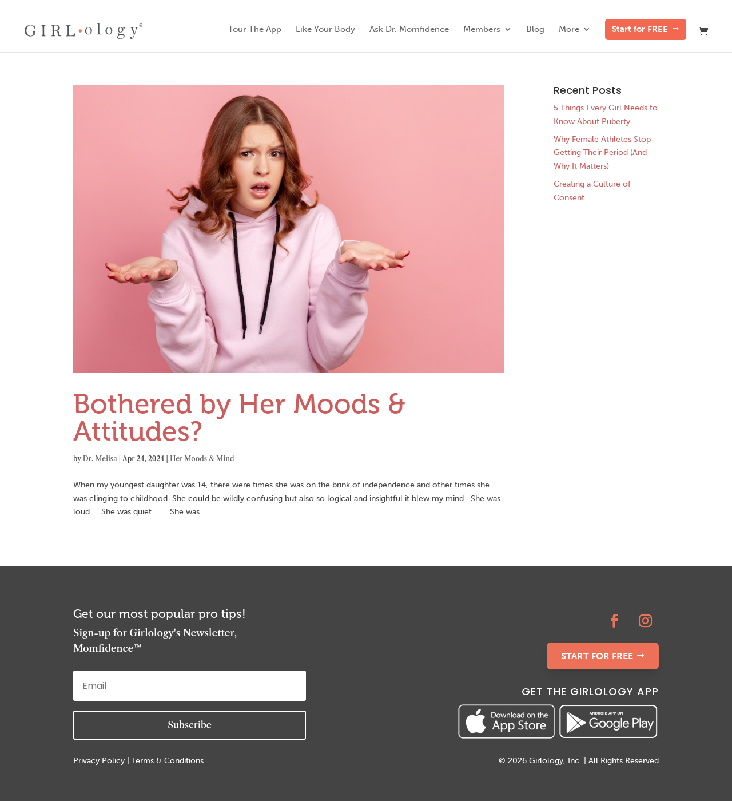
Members (481, 29)
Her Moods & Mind (202, 458)
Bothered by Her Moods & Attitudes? (239, 417)
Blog (535, 29)
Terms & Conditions (168, 761)
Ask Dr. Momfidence (409, 29)
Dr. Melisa (100, 458)
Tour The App (254, 29)
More (569, 29)
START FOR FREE (597, 656)
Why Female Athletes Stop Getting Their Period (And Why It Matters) (602, 153)
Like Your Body (325, 29)
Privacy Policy (99, 761)
